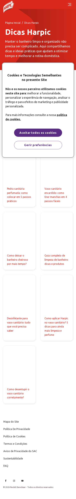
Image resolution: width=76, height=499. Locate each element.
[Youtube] (22, 480)
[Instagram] (14, 480)
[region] (38, 110)
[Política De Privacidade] (16, 429)
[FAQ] (5, 466)
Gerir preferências (38, 145)
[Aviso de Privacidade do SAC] (20, 451)
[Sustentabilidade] (13, 458)
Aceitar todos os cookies (38, 132)
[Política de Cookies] (14, 436)
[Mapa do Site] (11, 422)
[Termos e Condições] (15, 444)
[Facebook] (5, 480)
